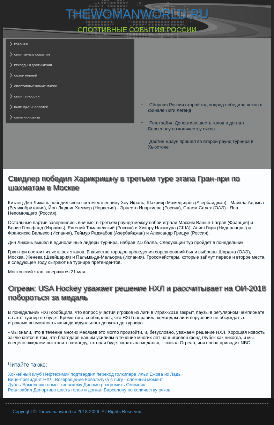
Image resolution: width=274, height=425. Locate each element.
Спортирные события (32, 54)
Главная (21, 44)
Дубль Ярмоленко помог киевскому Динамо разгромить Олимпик (76, 384)
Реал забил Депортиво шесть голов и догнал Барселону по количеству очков (196, 125)
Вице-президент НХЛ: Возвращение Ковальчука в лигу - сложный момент (85, 379)
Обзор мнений (25, 75)
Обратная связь (27, 117)
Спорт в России (27, 96)
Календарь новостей (31, 107)
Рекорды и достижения (33, 65)
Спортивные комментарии (35, 86)
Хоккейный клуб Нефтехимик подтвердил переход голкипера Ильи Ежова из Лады (95, 374)
